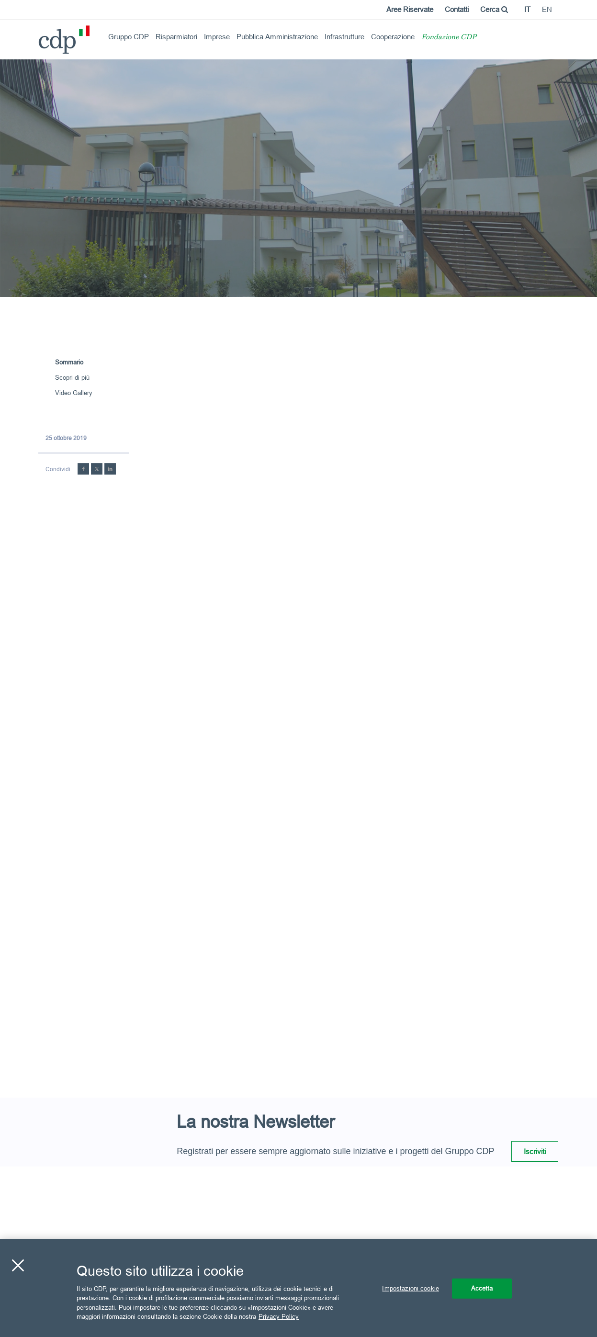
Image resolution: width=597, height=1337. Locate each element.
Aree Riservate (409, 9)
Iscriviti (535, 1151)
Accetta (482, 1288)
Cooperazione (393, 37)
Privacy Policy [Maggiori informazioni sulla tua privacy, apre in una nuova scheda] (279, 1316)
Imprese (217, 37)
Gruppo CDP (128, 37)
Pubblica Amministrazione (277, 37)
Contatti (457, 9)
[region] (298, 1288)
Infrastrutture (344, 37)
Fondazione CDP (448, 37)
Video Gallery (73, 393)
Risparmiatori (176, 37)
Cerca (494, 9)
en (547, 9)
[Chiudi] (17, 1265)
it (527, 9)
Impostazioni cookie (410, 1288)
